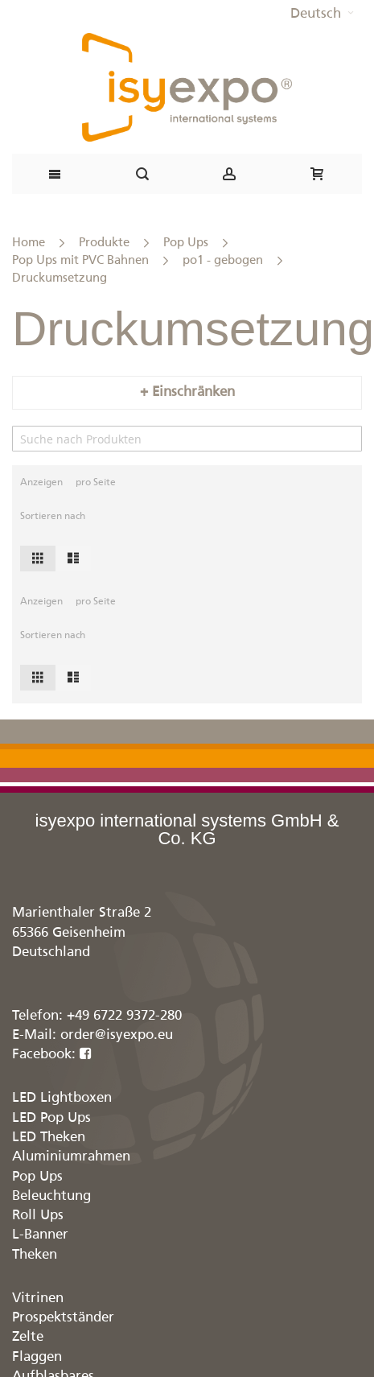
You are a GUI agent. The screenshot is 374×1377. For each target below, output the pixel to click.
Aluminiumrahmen (71, 1157)
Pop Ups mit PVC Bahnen (80, 260)
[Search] (187, 438)
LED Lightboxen (62, 1098)
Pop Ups (185, 243)
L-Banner (40, 1235)
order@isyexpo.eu (116, 1035)
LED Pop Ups (51, 1118)
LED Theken (48, 1137)
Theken (34, 1255)
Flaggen (37, 1357)
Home (28, 243)
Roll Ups (38, 1215)
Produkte (104, 243)
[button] (322, 14)
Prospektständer (63, 1318)
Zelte (27, 1337)
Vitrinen (38, 1298)
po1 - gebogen (223, 260)
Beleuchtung (51, 1196)
